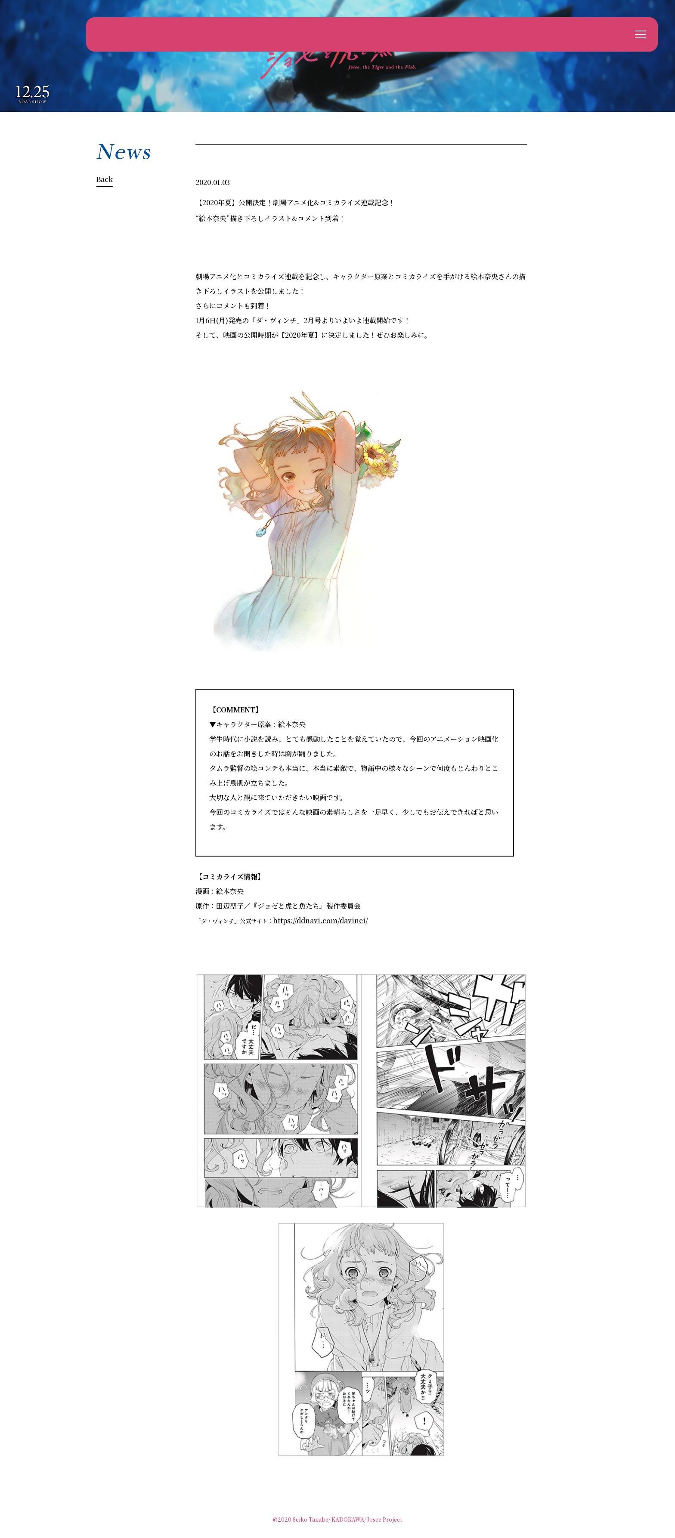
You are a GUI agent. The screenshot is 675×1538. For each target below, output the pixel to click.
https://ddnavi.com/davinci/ (320, 920)
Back (104, 179)
